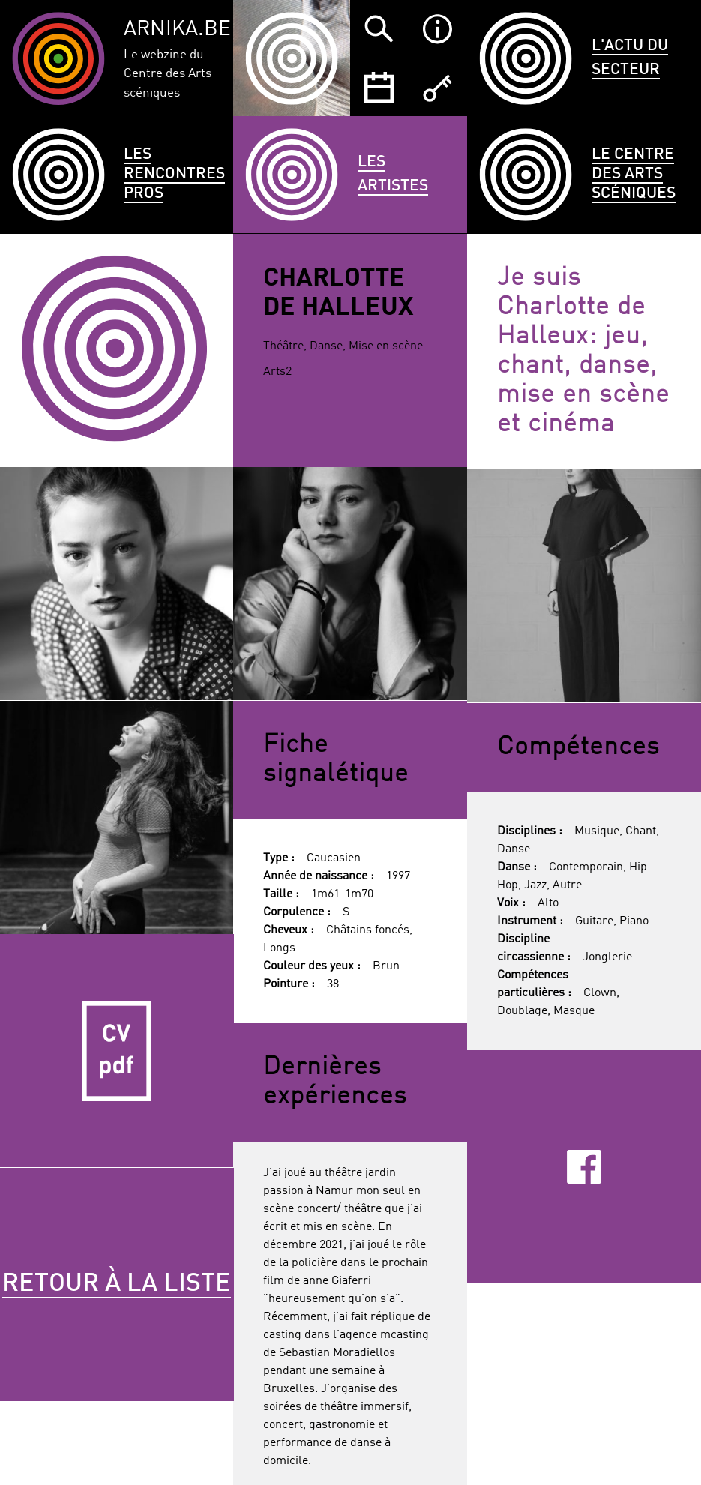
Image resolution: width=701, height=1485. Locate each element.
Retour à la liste (116, 1284)
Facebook (584, 1167)
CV (117, 1051)
